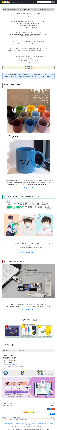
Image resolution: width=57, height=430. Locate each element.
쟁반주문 (39, 423)
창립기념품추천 (17, 423)
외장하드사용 (44, 423)
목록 (52, 413)
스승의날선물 (23, 423)
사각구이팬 (10, 423)
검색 (53, 2)
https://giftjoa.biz (13, 364)
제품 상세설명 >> (28, 187)
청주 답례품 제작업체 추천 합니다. (13, 417)
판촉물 (12, 2)
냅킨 (36, 423)
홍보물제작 (22, 2)
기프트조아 (31, 175)
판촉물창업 (20, 74)
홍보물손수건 (51, 423)
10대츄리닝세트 (30, 423)
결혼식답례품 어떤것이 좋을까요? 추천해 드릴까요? (17, 419)
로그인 (32, 2)
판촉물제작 (17, 2)
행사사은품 (28, 424)
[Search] (44, 2)
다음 (8, 366)
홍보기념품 (5, 423)
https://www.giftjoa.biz (9, 405)
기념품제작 (28, 2)
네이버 (5, 366)
